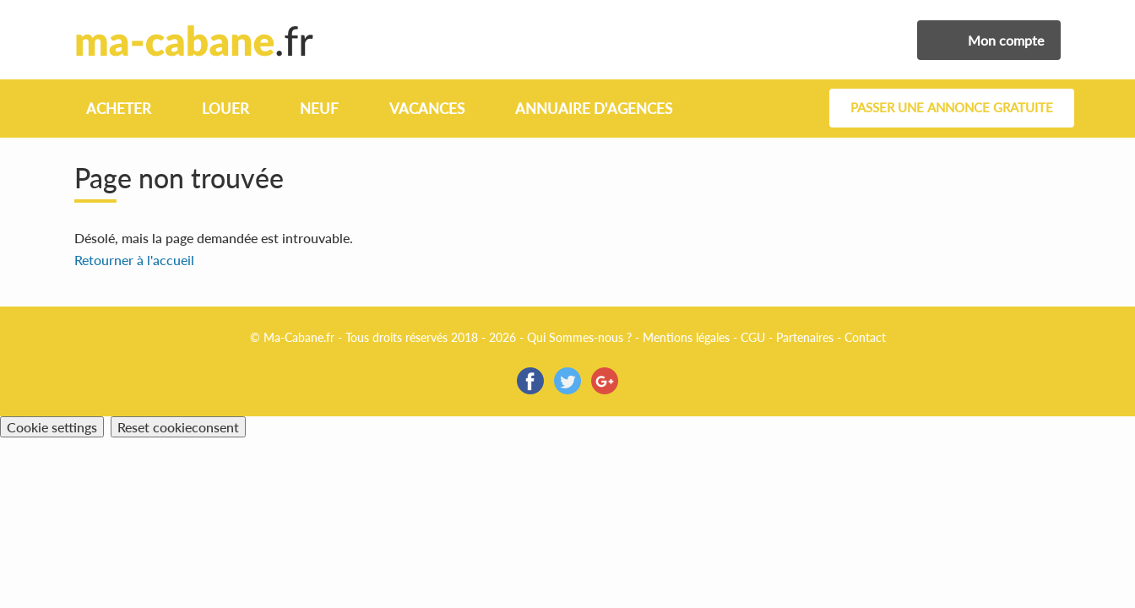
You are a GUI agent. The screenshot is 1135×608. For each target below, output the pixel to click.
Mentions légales (686, 337)
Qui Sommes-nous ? (579, 337)
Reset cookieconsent (178, 427)
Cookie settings (52, 427)
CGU (753, 337)
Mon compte (1006, 40)
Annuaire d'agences (593, 108)
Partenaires (805, 337)
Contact (865, 337)
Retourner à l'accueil (134, 260)
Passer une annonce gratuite (951, 107)
